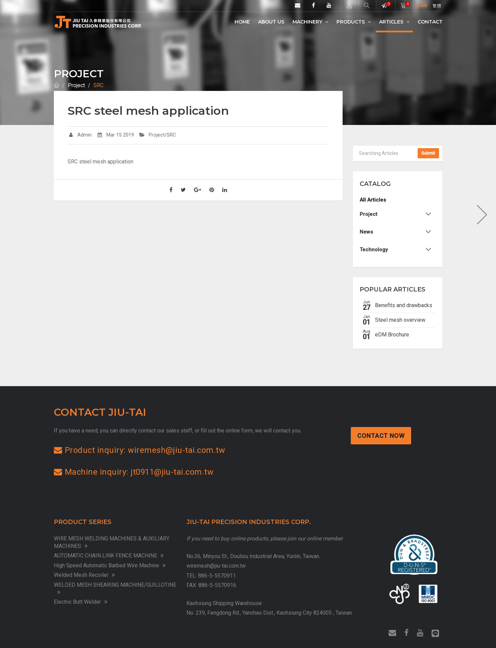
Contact (430, 22)
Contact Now (381, 435)
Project (76, 85)
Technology (374, 250)
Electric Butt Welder (80, 602)
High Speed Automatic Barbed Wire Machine (110, 565)
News (366, 232)
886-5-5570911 (217, 575)
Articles (394, 22)
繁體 (437, 5)
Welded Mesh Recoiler (84, 575)
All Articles (373, 200)
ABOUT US (271, 22)
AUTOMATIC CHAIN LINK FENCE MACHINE (109, 555)
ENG (422, 5)
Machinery (310, 22)
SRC (98, 85)
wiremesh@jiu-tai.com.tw (216, 566)
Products (353, 22)
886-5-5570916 (217, 585)
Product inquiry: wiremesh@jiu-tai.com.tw (139, 450)
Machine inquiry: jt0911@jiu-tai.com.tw (134, 472)
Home (242, 22)
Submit (428, 153)
